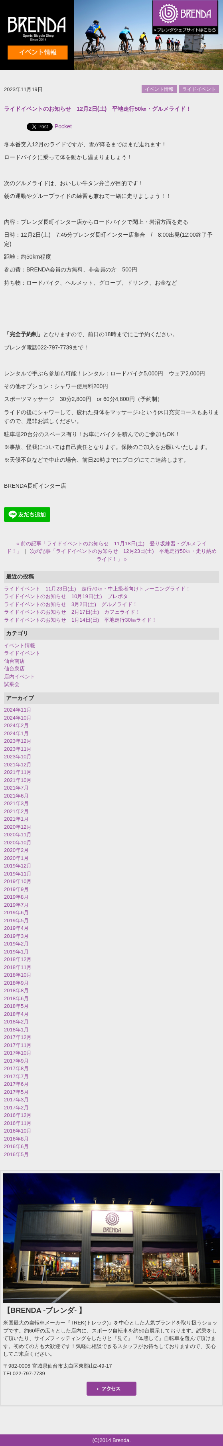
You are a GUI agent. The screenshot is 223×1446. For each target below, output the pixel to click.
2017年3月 (16, 1100)
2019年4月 (16, 928)
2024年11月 (18, 710)
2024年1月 (16, 733)
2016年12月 (18, 1115)
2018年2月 (16, 1022)
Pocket (63, 126)
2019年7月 (16, 905)
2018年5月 (16, 1006)
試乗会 (12, 684)
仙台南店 (14, 661)
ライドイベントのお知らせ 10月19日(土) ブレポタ (66, 596)
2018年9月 (16, 983)
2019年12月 (18, 866)
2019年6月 (16, 912)
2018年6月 (16, 998)
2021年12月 (18, 765)
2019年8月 (16, 897)
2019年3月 (16, 936)
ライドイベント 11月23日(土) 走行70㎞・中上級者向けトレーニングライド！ (97, 589)
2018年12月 (18, 959)
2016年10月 (18, 1131)
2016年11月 (18, 1123)
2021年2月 (16, 811)
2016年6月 (16, 1146)
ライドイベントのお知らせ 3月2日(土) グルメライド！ (71, 604)
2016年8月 (16, 1139)
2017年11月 (18, 1045)
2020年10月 (18, 843)
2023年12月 (18, 741)
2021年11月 (18, 772)
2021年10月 (18, 780)
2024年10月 (18, 718)
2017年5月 (16, 1092)
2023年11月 (18, 749)
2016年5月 (16, 1154)
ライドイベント (199, 89)
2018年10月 (18, 975)
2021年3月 (16, 803)
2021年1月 (16, 819)
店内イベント (19, 677)
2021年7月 (16, 788)
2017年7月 (16, 1076)
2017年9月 (16, 1061)
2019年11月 (18, 874)
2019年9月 (16, 889)
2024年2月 (16, 725)
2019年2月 (16, 944)
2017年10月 (18, 1053)
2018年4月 (16, 1014)
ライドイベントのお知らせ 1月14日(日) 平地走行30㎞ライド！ (80, 620)
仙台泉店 (14, 669)
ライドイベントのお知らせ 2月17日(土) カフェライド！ (72, 612)
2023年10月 (18, 757)
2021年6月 (16, 796)
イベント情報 (159, 89)
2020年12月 (18, 827)
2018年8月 (16, 990)
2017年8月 (16, 1068)
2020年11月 (18, 835)
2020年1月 (16, 858)
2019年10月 (18, 881)
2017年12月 (18, 1037)
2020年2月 (16, 850)
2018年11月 (18, 967)
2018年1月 (16, 1030)
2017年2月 (16, 1108)
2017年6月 (16, 1084)
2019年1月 (16, 952)
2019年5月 (16, 920)
